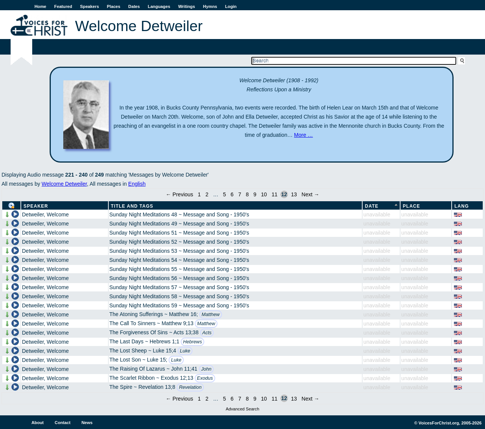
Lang (461, 206)
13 (294, 194)
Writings (186, 6)
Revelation (190, 387)
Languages (159, 6)
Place (411, 206)
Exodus (205, 378)
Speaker (35, 206)
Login (230, 6)
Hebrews (192, 341)
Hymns (210, 6)
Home (40, 6)
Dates (134, 6)
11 (275, 194)
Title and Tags (132, 206)
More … (303, 135)
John (206, 369)
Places (113, 6)
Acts (207, 332)
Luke (185, 351)
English (137, 184)
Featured (63, 6)
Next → (310, 194)
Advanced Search (242, 409)
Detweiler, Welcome (45, 214)
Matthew (211, 314)
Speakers (89, 6)
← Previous (179, 194)
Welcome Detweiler (64, 184)
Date (372, 206)
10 (264, 194)
